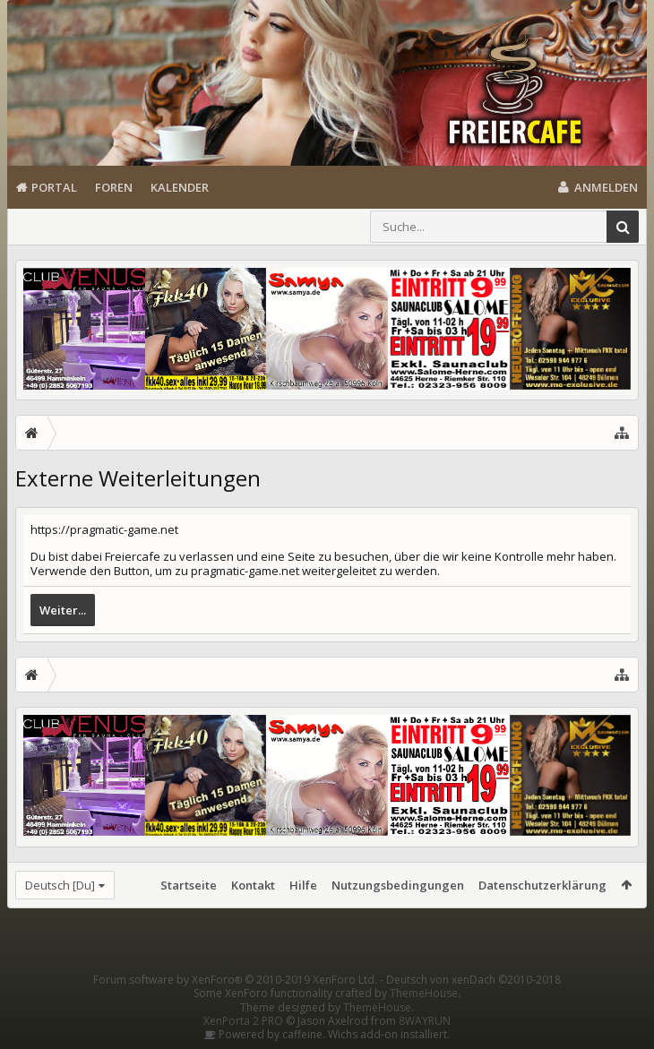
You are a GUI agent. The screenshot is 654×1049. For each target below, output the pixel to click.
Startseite (188, 885)
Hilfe (303, 885)
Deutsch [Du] (60, 885)
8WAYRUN (425, 1020)
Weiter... (62, 610)
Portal (54, 187)
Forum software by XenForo (235, 979)
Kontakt (253, 885)
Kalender (180, 187)
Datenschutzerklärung (542, 885)
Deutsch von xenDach (473, 979)
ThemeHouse (424, 993)
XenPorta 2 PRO (243, 1020)
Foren (114, 187)
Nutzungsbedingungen (397, 885)
